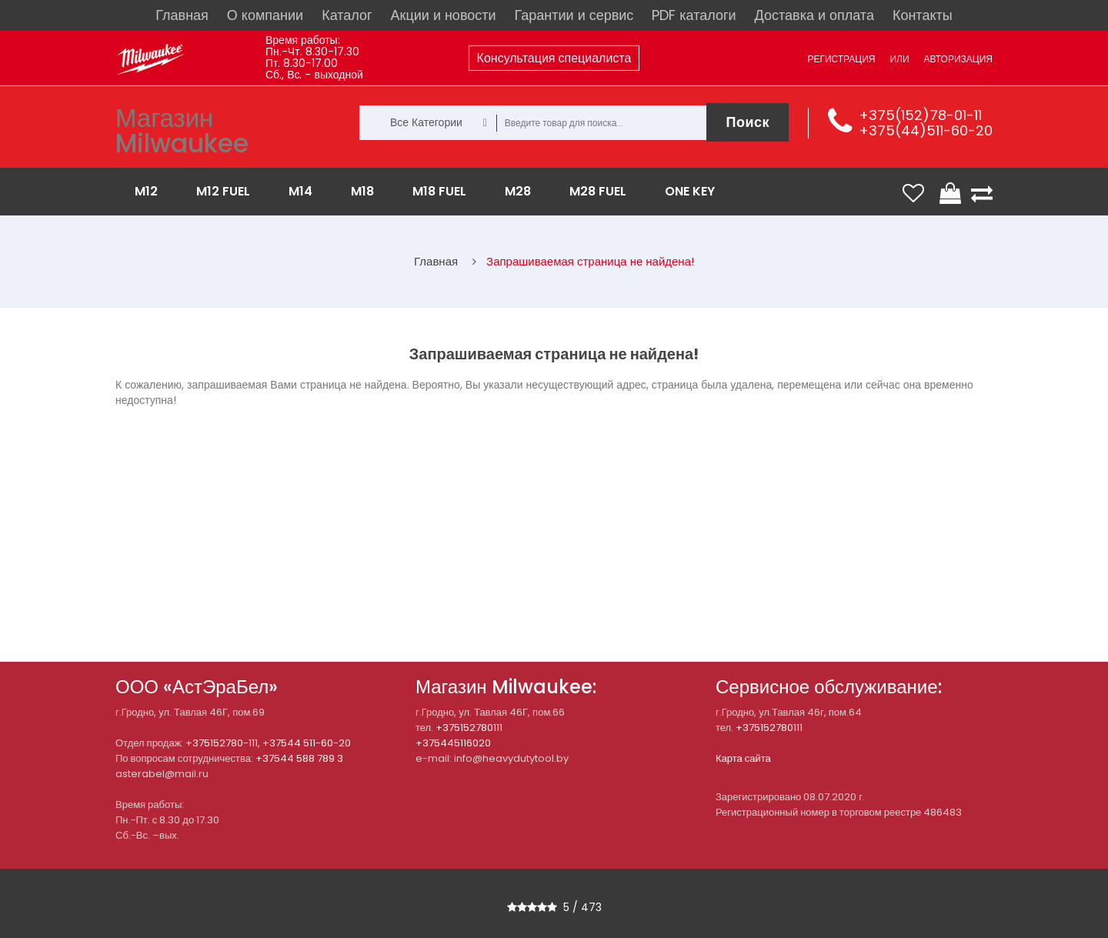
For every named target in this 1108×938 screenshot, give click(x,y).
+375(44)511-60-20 (926, 130)
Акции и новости (443, 15)
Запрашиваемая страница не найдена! (590, 261)
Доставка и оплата (814, 15)
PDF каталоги (694, 15)
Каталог (347, 15)
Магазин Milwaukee (182, 131)
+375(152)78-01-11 (920, 115)
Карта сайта (743, 758)
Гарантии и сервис (574, 15)
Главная (182, 15)
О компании (265, 15)
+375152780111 (469, 727)
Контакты (923, 15)
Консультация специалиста (554, 58)
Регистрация (841, 58)
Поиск (747, 122)
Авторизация (958, 58)
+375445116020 (453, 743)
